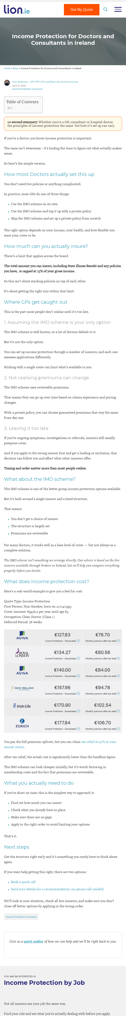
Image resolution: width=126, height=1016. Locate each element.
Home (7, 68)
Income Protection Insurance (27, 88)
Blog (15, 68)
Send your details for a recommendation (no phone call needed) (57, 889)
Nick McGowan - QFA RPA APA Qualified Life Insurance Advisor (45, 81)
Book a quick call (23, 881)
